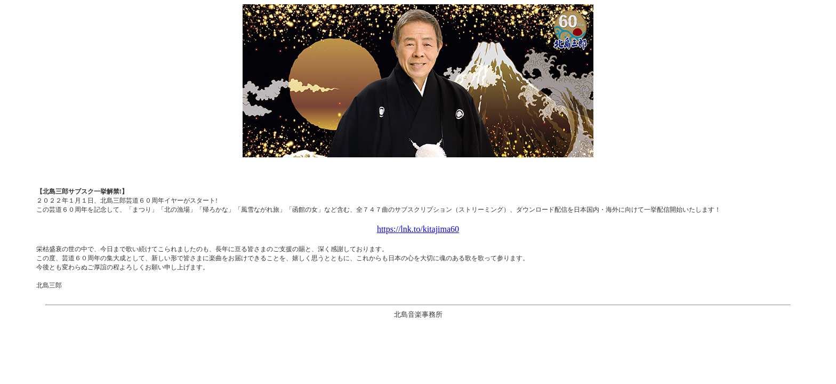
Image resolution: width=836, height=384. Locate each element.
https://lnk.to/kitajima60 (418, 229)
